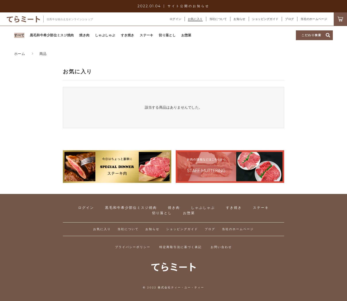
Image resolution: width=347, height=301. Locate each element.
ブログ (210, 229)
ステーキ (261, 207)
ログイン (175, 19)
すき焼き (234, 207)
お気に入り (102, 229)
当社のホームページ (238, 229)
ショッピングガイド (182, 229)
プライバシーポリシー (132, 247)
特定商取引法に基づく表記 (180, 247)
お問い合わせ (221, 247)
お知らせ (152, 229)
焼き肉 (174, 207)
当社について (128, 229)
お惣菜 (189, 213)
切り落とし (162, 213)
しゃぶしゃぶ (203, 207)
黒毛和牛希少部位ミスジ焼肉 (131, 207)
